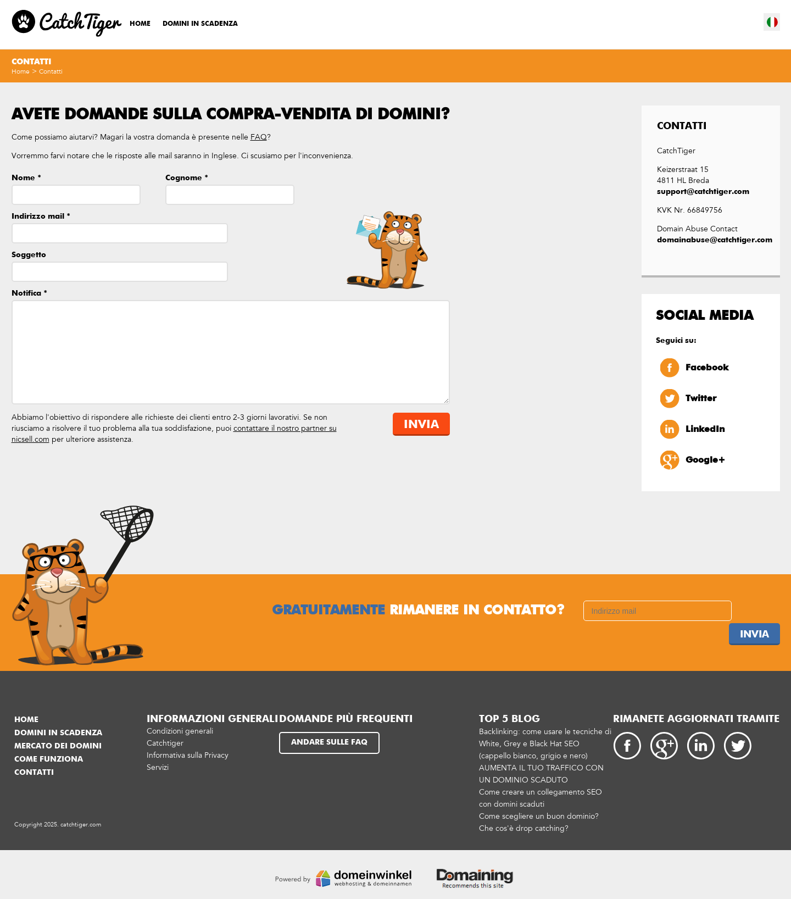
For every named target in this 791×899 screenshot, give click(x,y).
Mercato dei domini (58, 746)
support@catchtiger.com (705, 192)
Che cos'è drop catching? (524, 828)
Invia (421, 425)
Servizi (158, 767)
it (772, 21)
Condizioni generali (180, 731)
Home (140, 24)
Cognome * (186, 178)
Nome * (26, 178)
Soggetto (29, 255)
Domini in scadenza (200, 24)
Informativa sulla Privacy (188, 755)
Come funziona (48, 759)
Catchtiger (165, 743)
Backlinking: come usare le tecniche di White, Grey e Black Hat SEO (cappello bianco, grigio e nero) (545, 744)
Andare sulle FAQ (329, 742)
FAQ (258, 137)
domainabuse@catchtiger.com (711, 240)
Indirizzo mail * (41, 216)
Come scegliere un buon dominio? (539, 816)
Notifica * (29, 293)
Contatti (51, 71)
